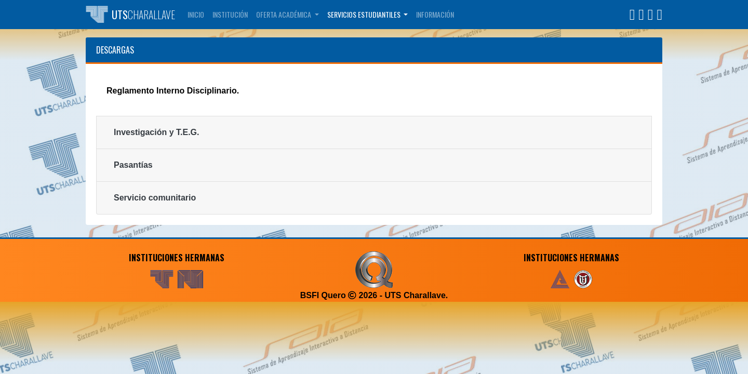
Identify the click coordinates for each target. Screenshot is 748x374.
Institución (230, 14)
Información (435, 14)
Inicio (196, 14)
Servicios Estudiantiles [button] (364, 14)
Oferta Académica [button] (284, 14)
